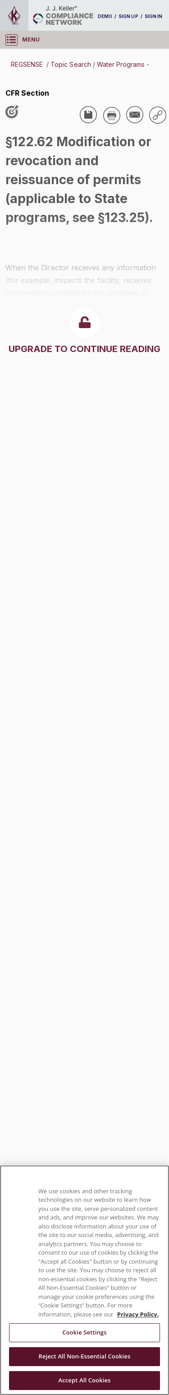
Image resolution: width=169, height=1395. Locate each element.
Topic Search (70, 64)
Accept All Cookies (84, 1380)
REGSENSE (28, 64)
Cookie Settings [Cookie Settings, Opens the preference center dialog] (84, 1332)
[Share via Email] (135, 115)
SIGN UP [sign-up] (128, 16)
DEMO (105, 16)
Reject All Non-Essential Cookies (85, 1356)
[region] (84, 1280)
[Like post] (14, 112)
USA (19, 234)
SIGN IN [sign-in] (153, 16)
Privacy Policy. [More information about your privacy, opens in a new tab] (138, 1314)
